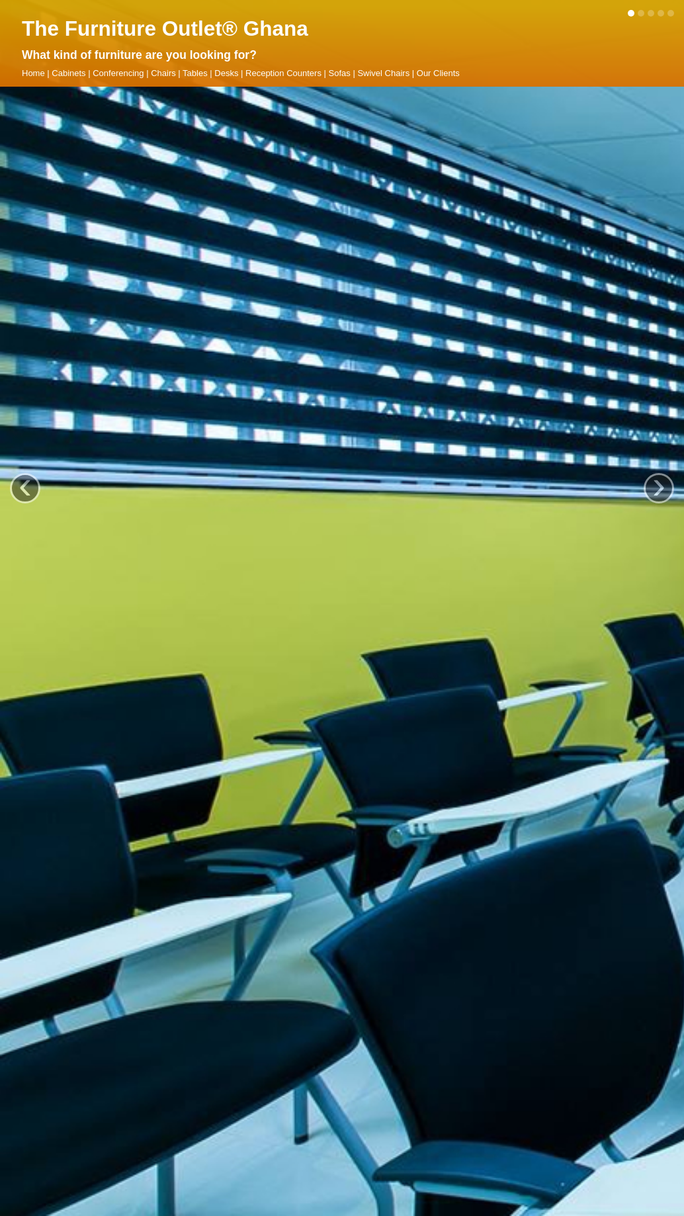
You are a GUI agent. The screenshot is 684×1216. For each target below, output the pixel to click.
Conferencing (118, 73)
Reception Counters (283, 73)
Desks (226, 73)
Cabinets (68, 73)
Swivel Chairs (383, 73)
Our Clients (438, 73)
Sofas (340, 73)
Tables (195, 73)
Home (33, 73)
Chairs (163, 73)
